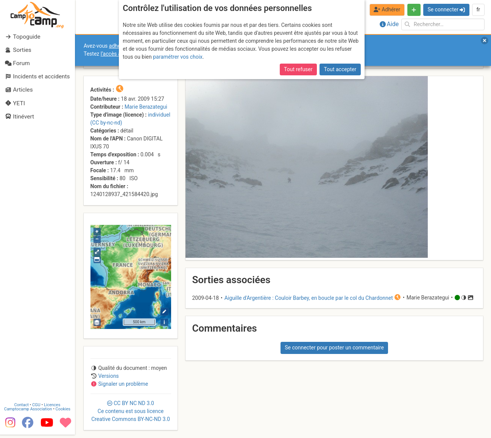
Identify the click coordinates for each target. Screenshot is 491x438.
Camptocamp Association (29, 412)
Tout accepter (340, 69)
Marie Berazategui (146, 107)
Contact (22, 408)
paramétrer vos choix (178, 57)
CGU (37, 408)
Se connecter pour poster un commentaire (334, 347)
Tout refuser (298, 69)
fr (478, 9)
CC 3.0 (130, 411)
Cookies (63, 412)
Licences (53, 408)
